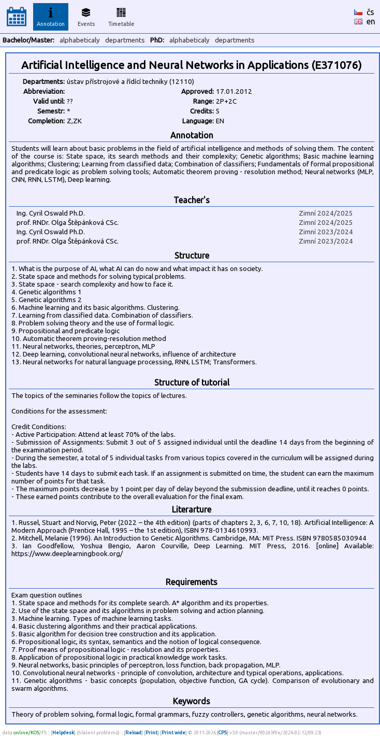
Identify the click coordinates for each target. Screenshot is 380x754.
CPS (222, 732)
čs (370, 12)
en (371, 21)
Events (86, 15)
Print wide (173, 732)
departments (125, 40)
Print (151, 732)
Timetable (121, 15)
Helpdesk (63, 732)
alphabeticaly (80, 40)
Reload (133, 732)
